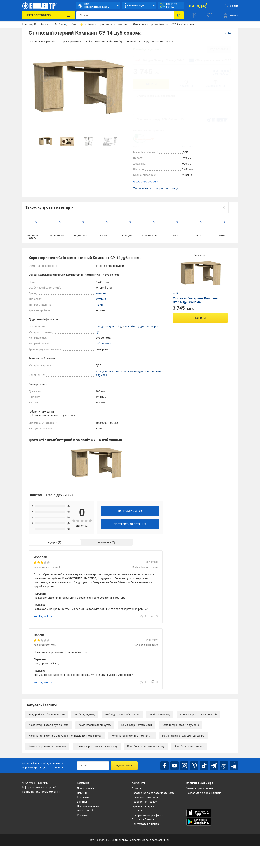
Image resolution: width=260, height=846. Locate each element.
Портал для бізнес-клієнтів (203, 792)
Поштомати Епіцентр (145, 823)
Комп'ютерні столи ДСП (136, 725)
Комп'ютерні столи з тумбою (180, 725)
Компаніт (188, 146)
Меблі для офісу (159, 714)
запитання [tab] (104, 542)
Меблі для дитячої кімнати (122, 714)
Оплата (136, 788)
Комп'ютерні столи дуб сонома (49, 725)
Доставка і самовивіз (145, 797)
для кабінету (131, 326)
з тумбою (102, 375)
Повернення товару (144, 801)
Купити (151, 83)
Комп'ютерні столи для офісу (47, 746)
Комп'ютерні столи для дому (145, 746)
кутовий (101, 298)
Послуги (137, 810)
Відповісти (43, 616)
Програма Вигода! (143, 819)
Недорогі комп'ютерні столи (47, 714)
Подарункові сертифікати (148, 815)
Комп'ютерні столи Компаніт (198, 714)
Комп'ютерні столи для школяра (183, 735)
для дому (102, 326)
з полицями (153, 371)
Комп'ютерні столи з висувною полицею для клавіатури (65, 735)
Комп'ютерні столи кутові (95, 725)
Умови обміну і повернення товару (155, 188)
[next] (233, 207)
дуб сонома (103, 343)
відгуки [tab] (52, 542)
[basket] (230, 15)
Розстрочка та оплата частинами (153, 792)
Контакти (83, 797)
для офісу (115, 326)
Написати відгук (130, 510)
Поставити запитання (130, 524)
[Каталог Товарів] (48, 15)
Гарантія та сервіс (143, 806)
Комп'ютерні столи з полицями (132, 735)
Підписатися (124, 765)
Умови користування (199, 788)
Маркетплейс (85, 810)
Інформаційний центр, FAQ (39, 787)
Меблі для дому (85, 714)
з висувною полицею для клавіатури (120, 371)
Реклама (82, 815)
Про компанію (86, 788)
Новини (82, 792)
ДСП (98, 332)
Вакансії (82, 801)
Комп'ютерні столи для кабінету (96, 746)
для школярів (149, 326)
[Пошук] (179, 15)
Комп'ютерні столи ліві (189, 746)
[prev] (223, 207)
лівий (99, 304)
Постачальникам (88, 806)
